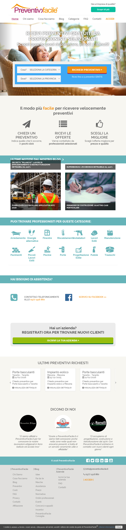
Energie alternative (31, 239)
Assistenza (41, 486)
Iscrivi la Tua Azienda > (63, 340)
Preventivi (17, 486)
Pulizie (94, 255)
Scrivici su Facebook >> (92, 297)
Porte (63, 255)
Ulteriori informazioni (107, 527)
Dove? (24, 79)
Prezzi (38, 490)
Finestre (47, 238)
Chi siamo (28, 19)
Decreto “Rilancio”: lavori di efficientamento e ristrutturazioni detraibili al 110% (31, 164)
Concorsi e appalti (44, 506)
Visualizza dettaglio (27, 394)
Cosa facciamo (46, 19)
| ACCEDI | (88, 479)
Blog (61, 19)
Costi (15, 490)
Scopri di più (103, 9)
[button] (6, 59)
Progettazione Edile (78, 256)
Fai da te (40, 478)
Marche (39, 482)
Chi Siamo (17, 474)
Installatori (78, 238)
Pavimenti (16, 255)
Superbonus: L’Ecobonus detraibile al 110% (90, 167)
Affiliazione (18, 506)
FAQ (86, 19)
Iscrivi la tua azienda (64, 478)
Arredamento (16, 238)
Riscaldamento (63, 238)
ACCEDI (110, 19)
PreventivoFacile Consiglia (43, 514)
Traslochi (110, 255)
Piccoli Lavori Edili (31, 258)
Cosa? (24, 70)
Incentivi (39, 510)
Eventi (38, 502)
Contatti (96, 19)
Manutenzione (110, 238)
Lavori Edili (94, 239)
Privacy (16, 498)
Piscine (47, 255)
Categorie (73, 19)
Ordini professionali (45, 498)
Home (15, 19)
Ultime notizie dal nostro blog (37, 159)
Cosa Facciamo (20, 478)
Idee (38, 474)
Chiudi (118, 527)
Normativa (41, 494)
